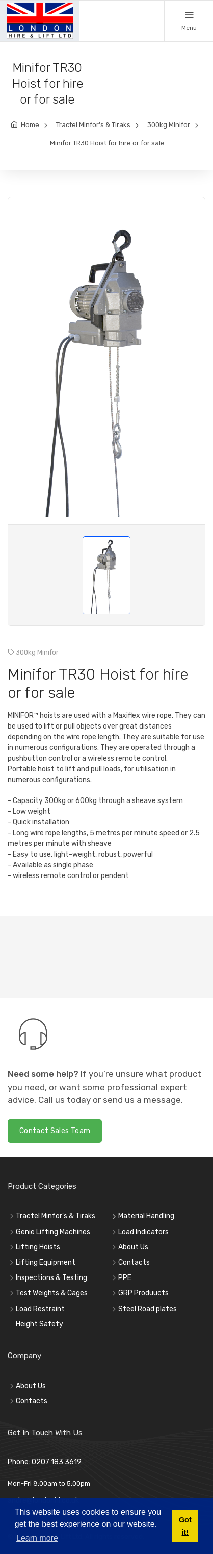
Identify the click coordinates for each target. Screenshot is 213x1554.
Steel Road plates (147, 1309)
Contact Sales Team (54, 1130)
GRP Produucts (143, 1293)
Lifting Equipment (45, 1262)
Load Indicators (143, 1231)
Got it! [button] (185, 1526)
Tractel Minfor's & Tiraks (93, 125)
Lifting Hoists (38, 1247)
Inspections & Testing (51, 1277)
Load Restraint (40, 1309)
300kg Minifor (168, 125)
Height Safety (39, 1324)
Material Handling (146, 1216)
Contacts (134, 1262)
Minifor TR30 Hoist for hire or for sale (107, 143)
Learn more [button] (37, 1538)
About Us (133, 1247)
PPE (124, 1277)
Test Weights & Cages (52, 1293)
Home (30, 125)
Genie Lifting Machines (53, 1231)
